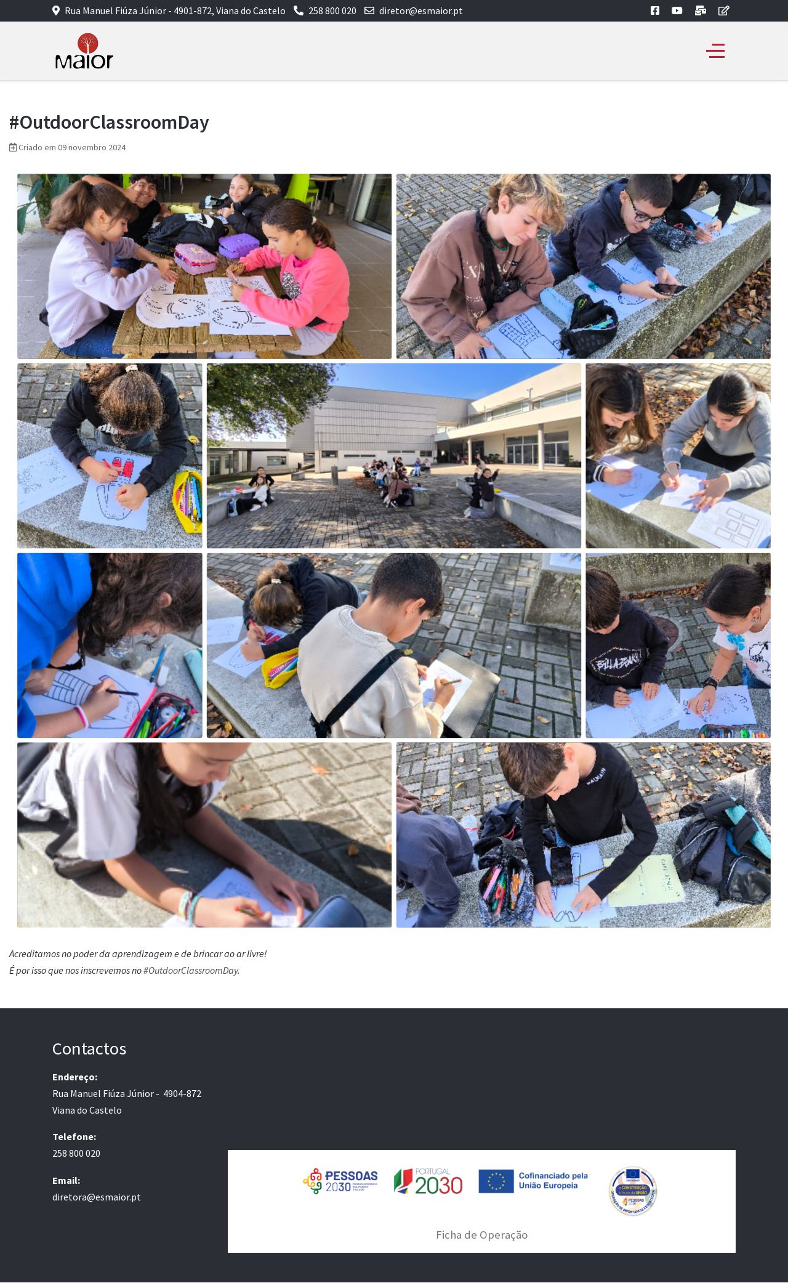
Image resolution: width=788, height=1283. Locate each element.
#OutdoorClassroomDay (190, 970)
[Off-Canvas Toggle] (715, 51)
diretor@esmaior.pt (421, 10)
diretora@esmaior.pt (96, 1197)
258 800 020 (332, 10)
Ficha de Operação (482, 1235)
